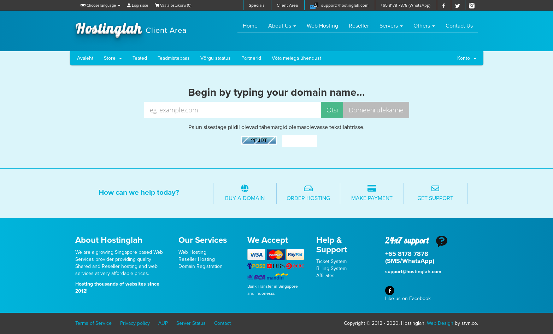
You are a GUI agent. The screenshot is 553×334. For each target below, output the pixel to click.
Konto (466, 58)
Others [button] (424, 25)
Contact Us (459, 25)
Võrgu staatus (215, 58)
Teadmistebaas (174, 58)
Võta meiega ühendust (296, 58)
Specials (257, 5)
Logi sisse (137, 5)
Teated (140, 58)
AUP (163, 323)
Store (113, 58)
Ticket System (331, 261)
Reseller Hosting (196, 259)
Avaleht (85, 58)
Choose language (100, 5)
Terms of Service (93, 323)
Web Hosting (322, 25)
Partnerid (251, 58)
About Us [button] (282, 25)
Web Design (440, 323)
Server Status (191, 323)
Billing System (331, 268)
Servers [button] (391, 25)
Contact (222, 323)
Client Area (287, 5)
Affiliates (325, 276)
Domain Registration (200, 266)
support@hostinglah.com (345, 5)
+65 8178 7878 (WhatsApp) (405, 5)
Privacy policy (135, 323)
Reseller (359, 25)
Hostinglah (131, 27)
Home (253, 25)
